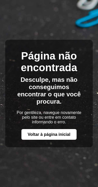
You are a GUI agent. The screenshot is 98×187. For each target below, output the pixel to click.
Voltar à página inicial (49, 134)
